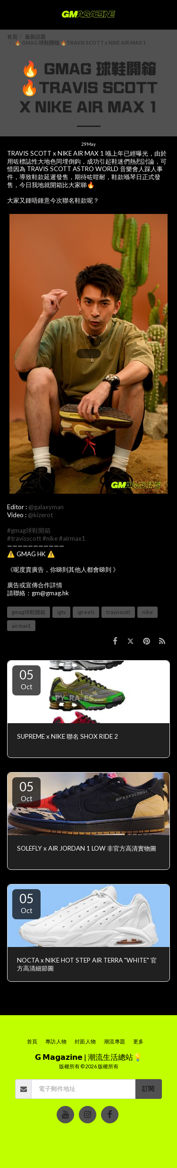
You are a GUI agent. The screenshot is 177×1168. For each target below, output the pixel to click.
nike (147, 612)
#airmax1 (72, 538)
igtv (61, 612)
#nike (50, 538)
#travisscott (24, 538)
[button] (10, 15)
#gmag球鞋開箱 (29, 530)
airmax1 (21, 626)
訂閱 (148, 1088)
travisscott (118, 612)
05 (26, 679)
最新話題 (35, 36)
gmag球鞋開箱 (28, 612)
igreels (85, 612)
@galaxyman (46, 507)
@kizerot (40, 515)
